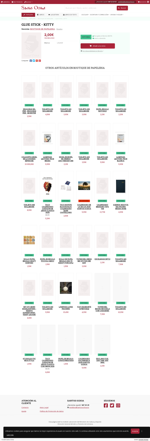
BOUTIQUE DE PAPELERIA (42, 29)
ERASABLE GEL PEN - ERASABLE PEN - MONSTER (29, 111)
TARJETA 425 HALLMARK (84, 158)
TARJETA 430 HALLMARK (84, 110)
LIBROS (40, 15)
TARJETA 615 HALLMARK (65, 110)
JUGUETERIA (53, 15)
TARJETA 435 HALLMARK (47, 110)
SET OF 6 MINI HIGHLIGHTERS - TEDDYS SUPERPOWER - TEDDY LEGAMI (29, 311)
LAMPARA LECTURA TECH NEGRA (47, 159)
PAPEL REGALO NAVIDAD (102, 110)
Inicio (24, 18)
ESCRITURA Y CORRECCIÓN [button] (99, 15)
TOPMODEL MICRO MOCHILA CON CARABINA (102, 309)
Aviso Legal (44, 407)
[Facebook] (106, 405)
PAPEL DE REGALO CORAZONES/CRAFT (66, 360)
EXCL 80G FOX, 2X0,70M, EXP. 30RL (102, 361)
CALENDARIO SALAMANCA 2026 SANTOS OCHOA (84, 361)
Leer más (10, 435)
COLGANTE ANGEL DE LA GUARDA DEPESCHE (29, 159)
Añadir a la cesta (97, 46)
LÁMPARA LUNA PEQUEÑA (66, 308)
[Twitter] (112, 405)
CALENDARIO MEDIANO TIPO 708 (102, 207)
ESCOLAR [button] (85, 15)
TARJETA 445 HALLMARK (102, 158)
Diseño (59, 29)
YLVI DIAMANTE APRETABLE (84, 308)
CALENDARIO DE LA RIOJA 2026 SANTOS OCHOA (84, 207)
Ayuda (23, 411)
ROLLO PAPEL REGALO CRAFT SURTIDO (29, 261)
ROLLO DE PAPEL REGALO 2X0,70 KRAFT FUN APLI (65, 261)
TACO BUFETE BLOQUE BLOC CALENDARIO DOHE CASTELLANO (66, 209)
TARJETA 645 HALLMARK (120, 260)
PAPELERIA (28, 15)
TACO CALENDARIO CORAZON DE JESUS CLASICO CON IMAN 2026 (47, 362)
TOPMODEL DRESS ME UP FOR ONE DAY (84, 261)
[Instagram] (118, 405)
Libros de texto (70, 15)
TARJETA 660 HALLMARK (29, 206)
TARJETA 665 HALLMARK (120, 308)
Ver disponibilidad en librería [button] (92, 51)
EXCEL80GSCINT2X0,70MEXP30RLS (110, 259)
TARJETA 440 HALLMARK (47, 308)
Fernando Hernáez (143, 439)
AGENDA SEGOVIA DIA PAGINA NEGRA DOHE (120, 207)
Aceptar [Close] (135, 431)
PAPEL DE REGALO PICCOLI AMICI (47, 260)
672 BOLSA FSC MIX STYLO (29, 360)
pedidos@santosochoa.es (126, 2)
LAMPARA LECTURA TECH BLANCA (120, 159)
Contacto (25, 407)
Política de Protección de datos (52, 411)
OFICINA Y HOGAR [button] (116, 15)
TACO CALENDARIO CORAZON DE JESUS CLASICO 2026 (47, 209)
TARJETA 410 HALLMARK (120, 110)
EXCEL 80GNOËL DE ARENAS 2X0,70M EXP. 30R (65, 159)
